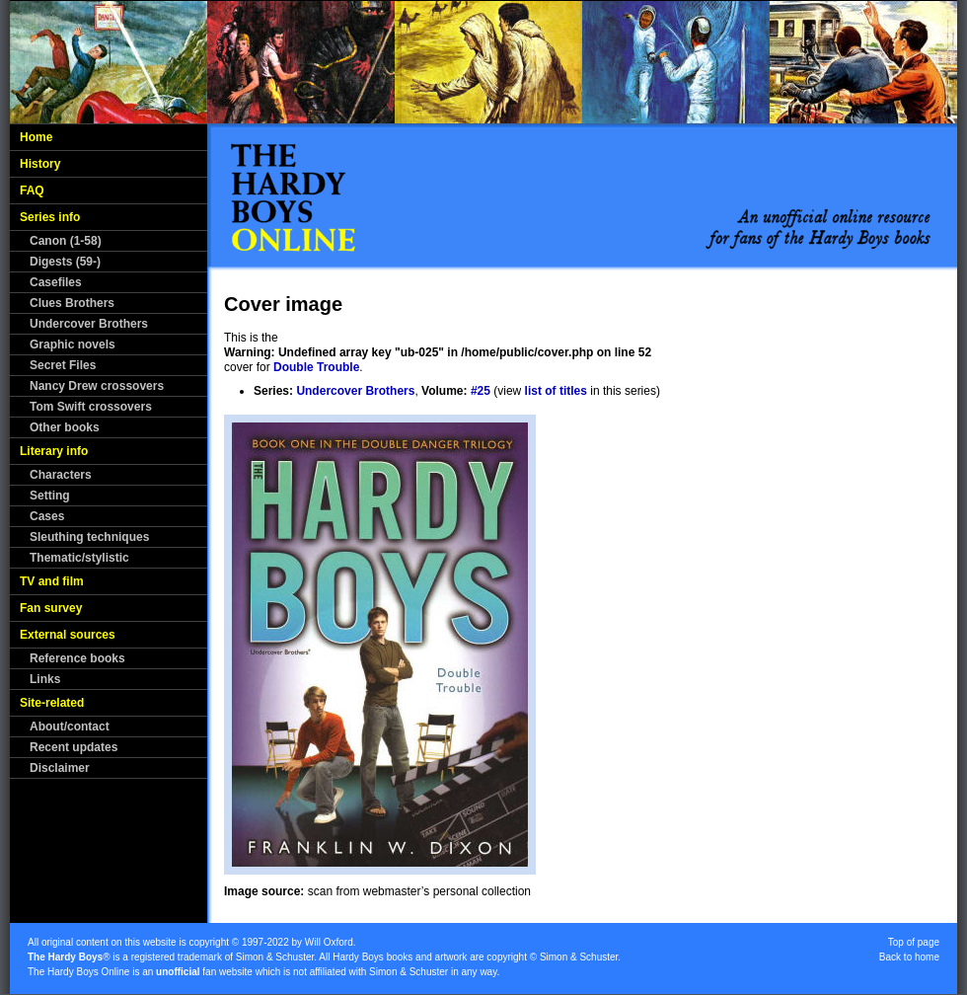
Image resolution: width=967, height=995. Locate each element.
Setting (50, 495)
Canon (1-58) (66, 241)
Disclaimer (60, 768)
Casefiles (56, 282)
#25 (480, 391)
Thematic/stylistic (79, 558)
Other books (65, 427)
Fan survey (51, 608)
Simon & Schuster (275, 957)
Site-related (52, 703)
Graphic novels (72, 344)
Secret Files (63, 365)
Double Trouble (316, 367)
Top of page (913, 942)
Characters (61, 475)
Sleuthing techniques (89, 537)
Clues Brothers (72, 303)
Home (36, 137)
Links (45, 679)
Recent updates (73, 747)
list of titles (556, 391)
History (40, 164)
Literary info (54, 451)
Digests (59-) (65, 261)
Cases (47, 516)
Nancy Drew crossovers (97, 386)
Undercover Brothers (89, 324)
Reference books (77, 658)
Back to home (909, 957)
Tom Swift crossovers (91, 407)
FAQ (32, 190)
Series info (50, 217)
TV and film (52, 581)
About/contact (70, 726)
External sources (67, 635)
